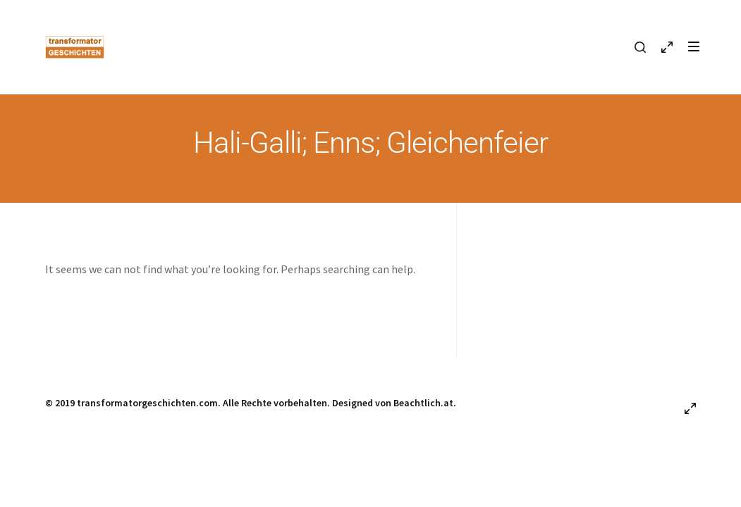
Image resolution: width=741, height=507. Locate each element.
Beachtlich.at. (424, 402)
